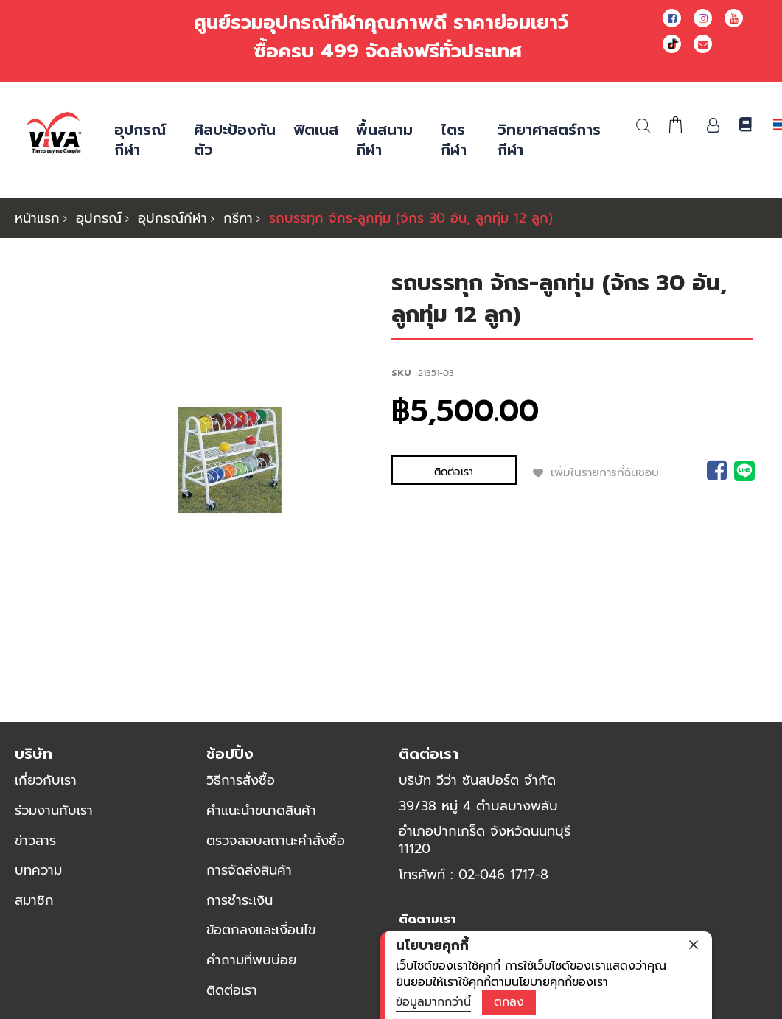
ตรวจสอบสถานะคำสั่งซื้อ (275, 848)
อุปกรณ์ (99, 218)
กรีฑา (238, 218)
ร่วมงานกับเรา (54, 818)
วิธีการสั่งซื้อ (240, 787)
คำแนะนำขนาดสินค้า (261, 818)
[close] (693, 945)
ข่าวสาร (35, 848)
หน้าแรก (37, 218)
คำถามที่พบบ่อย (251, 967)
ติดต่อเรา (231, 997)
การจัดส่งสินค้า (249, 877)
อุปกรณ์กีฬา (172, 218)
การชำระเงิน (239, 908)
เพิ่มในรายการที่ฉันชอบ (549, 471)
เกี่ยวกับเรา (46, 787)
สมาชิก (34, 908)
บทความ (38, 877)
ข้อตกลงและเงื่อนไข (260, 937)
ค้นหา (643, 126)
